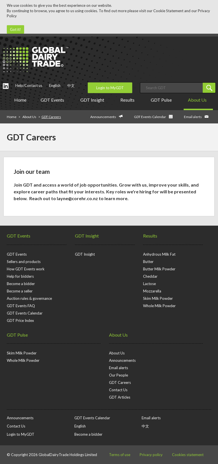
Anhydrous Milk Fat (159, 254)
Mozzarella (152, 291)
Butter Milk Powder (159, 269)
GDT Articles (119, 397)
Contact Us (118, 390)
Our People (118, 375)
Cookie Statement (168, 10)
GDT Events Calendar (150, 117)
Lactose (149, 283)
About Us (198, 99)
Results (128, 99)
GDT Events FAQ (21, 305)
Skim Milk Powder (158, 298)
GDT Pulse (162, 99)
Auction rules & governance (29, 298)
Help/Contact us (28, 85)
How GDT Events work (26, 269)
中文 (71, 85)
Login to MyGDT (110, 87)
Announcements (103, 117)
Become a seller (20, 291)
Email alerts (193, 117)
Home (20, 99)
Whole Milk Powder (159, 305)
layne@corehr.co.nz (77, 198)
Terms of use (119, 454)
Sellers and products (24, 261)
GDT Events (53, 99)
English (54, 85)
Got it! (15, 29)
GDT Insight (93, 99)
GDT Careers (120, 382)
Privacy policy (151, 454)
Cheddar (150, 276)
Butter (148, 261)
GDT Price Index (20, 320)
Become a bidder (21, 283)
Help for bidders (20, 276)
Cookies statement (188, 454)
